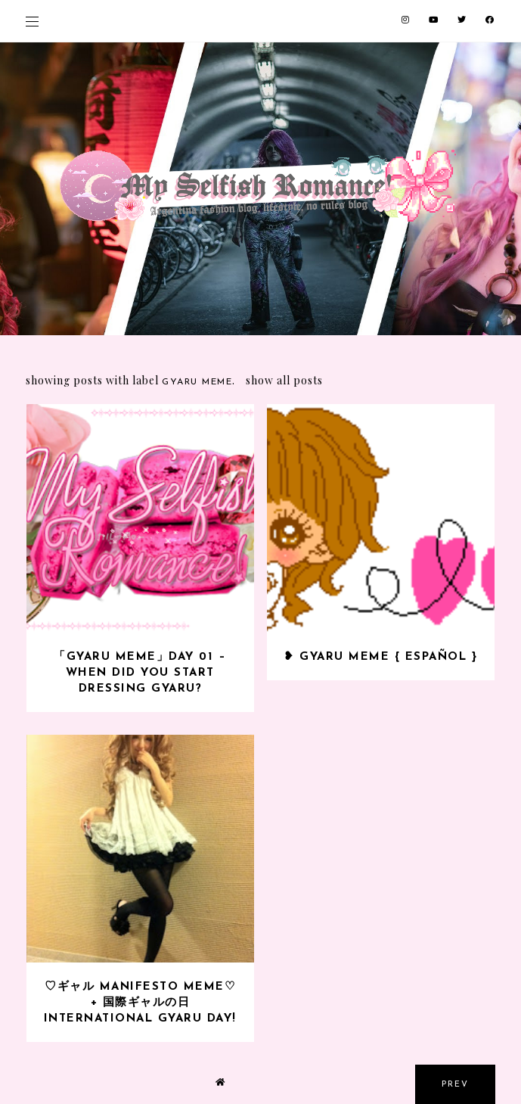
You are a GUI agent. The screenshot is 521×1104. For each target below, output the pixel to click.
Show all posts (284, 380)
